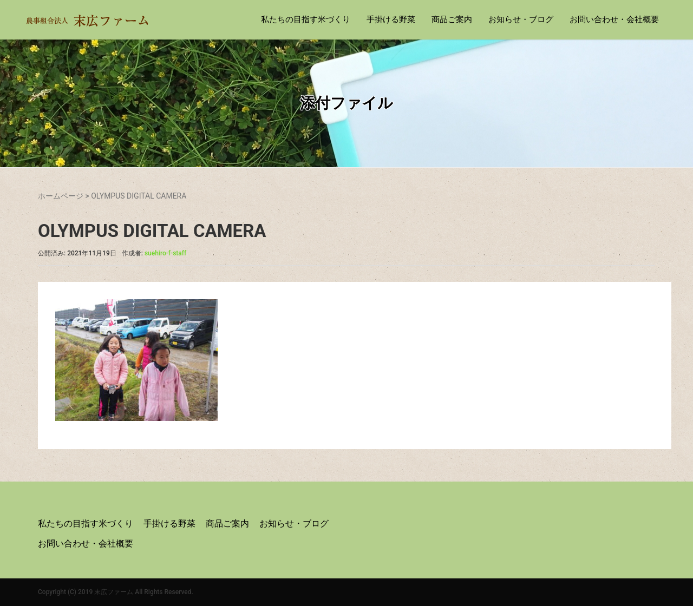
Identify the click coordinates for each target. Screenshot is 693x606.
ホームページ (60, 196)
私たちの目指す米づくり (305, 19)
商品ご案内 (452, 19)
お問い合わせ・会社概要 (614, 19)
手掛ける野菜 (391, 19)
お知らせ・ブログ (520, 19)
